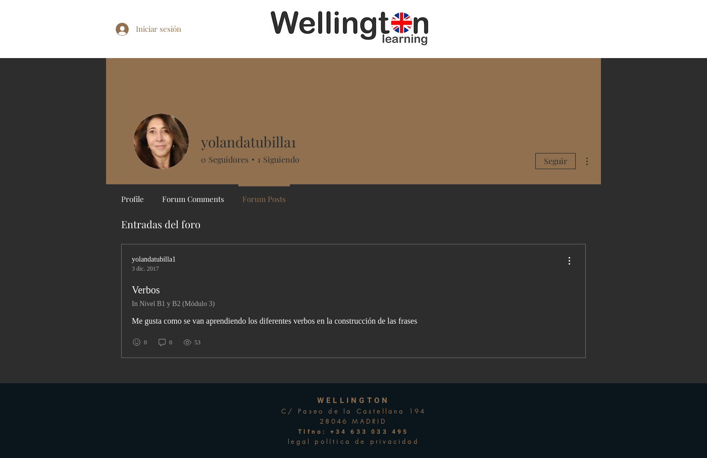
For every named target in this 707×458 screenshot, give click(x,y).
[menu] (569, 261)
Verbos (146, 289)
